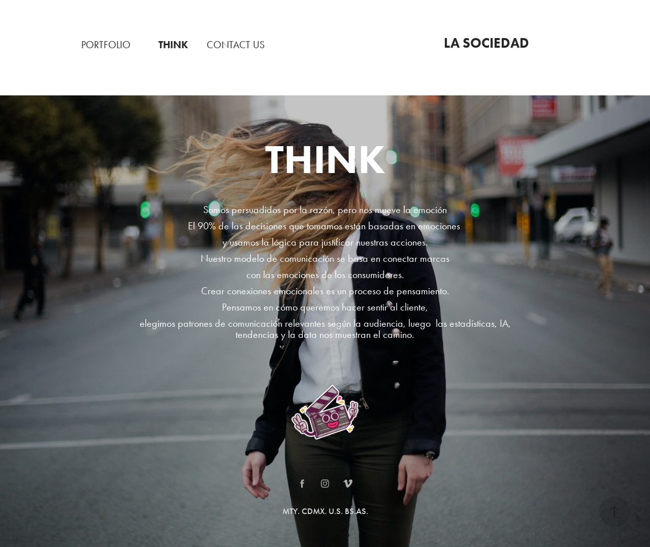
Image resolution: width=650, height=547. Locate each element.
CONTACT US (236, 45)
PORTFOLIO (106, 45)
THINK (173, 45)
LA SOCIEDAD (486, 43)
